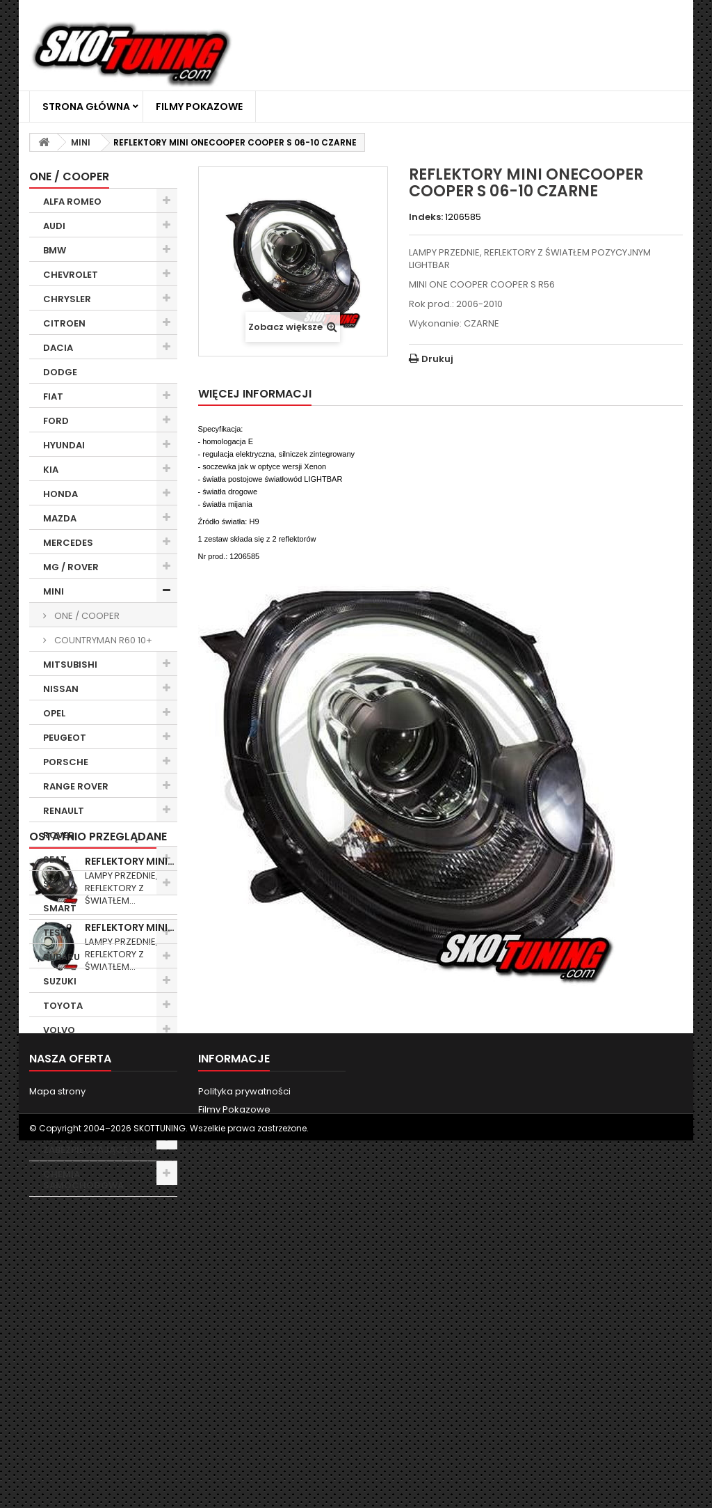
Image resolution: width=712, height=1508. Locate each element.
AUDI (54, 226)
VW (50, 1054)
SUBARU (61, 957)
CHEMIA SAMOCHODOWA (83, 1180)
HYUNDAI (64, 445)
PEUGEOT (64, 737)
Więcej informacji (255, 394)
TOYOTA (63, 1005)
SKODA (59, 883)
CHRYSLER (67, 299)
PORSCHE (65, 762)
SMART (59, 908)
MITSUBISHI (70, 664)
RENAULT (63, 810)
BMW (54, 250)
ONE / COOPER (86, 615)
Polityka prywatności (244, 1443)
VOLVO (59, 1030)
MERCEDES (68, 542)
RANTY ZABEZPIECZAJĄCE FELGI (98, 1144)
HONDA (60, 494)
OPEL (54, 713)
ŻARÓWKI (64, 1114)
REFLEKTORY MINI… (130, 1245)
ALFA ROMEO (72, 201)
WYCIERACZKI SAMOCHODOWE (82, 1084)
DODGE (60, 372)
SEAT (55, 859)
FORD (56, 420)
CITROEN (64, 323)
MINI (53, 591)
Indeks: (426, 217)
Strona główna (86, 106)
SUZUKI (59, 981)
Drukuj (437, 359)
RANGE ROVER (75, 786)
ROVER (58, 835)
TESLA (57, 932)
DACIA (58, 347)
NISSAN (61, 689)
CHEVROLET (70, 274)
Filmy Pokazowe (199, 106)
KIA (50, 469)
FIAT (53, 396)
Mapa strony (57, 1443)
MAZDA (59, 518)
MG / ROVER (71, 567)
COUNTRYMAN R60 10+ (102, 640)
